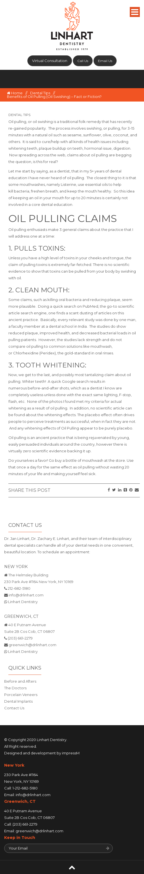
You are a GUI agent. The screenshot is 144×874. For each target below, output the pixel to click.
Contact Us (14, 708)
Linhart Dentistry (23, 601)
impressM (71, 753)
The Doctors (15, 688)
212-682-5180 (19, 588)
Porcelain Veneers (20, 694)
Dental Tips (40, 93)
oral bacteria (70, 299)
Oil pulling (17, 121)
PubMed (90, 306)
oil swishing (43, 121)
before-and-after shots (48, 388)
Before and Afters (20, 681)
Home (15, 93)
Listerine (68, 184)
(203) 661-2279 (20, 638)
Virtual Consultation (49, 60)
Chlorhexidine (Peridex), (35, 353)
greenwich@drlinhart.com (32, 645)
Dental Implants (18, 701)
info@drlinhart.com (26, 595)
